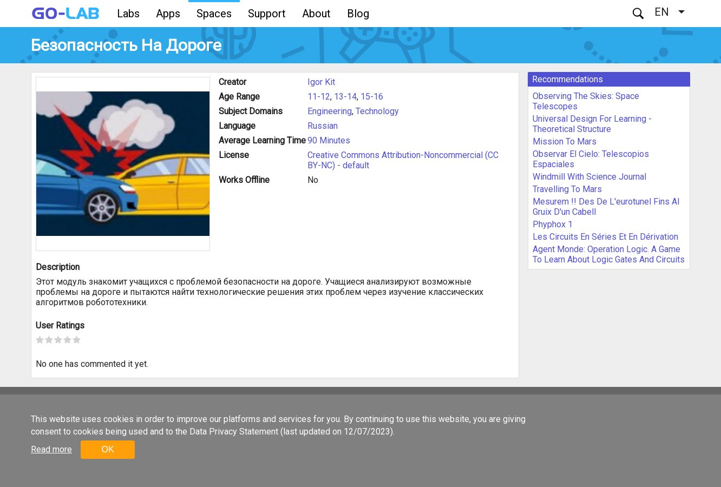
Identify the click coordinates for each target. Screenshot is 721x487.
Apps (168, 13)
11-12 (318, 96)
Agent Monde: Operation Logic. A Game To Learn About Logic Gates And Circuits (609, 254)
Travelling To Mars (567, 189)
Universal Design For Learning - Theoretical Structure (592, 124)
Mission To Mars (565, 141)
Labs (128, 13)
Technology (377, 111)
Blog (358, 13)
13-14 (345, 96)
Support (267, 13)
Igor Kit (321, 82)
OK (107, 449)
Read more (51, 449)
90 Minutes (328, 140)
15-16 (371, 96)
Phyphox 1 (553, 224)
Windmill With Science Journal (589, 177)
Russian (322, 126)
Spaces (214, 13)
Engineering (329, 111)
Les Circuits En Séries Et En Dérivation (605, 237)
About (316, 13)
